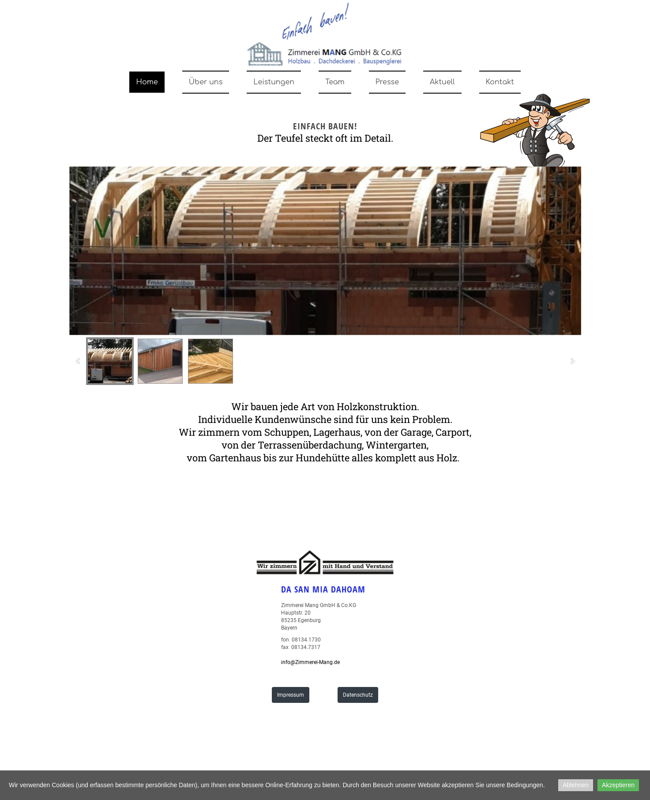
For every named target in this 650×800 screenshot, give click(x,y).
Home (147, 82)
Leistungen (273, 82)
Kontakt (500, 82)
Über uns (206, 82)
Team (335, 82)
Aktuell (442, 82)
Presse (387, 82)
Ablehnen (576, 785)
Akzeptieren (618, 785)
